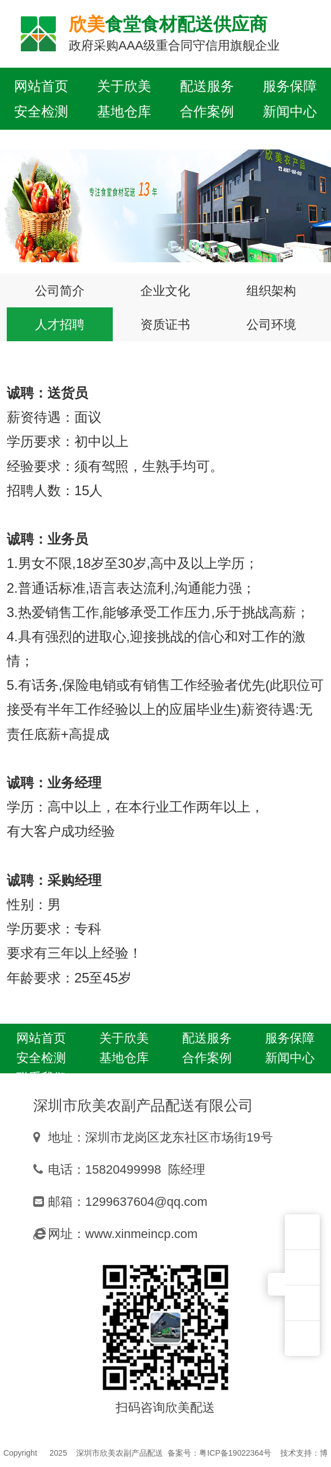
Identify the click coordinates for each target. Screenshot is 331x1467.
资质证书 (165, 324)
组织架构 (271, 290)
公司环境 (271, 324)
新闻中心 (290, 111)
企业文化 (165, 290)
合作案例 (207, 111)
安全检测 (41, 111)
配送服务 (207, 85)
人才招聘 (60, 324)
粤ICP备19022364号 (235, 1453)
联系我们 (41, 136)
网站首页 (41, 85)
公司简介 (60, 290)
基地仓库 (124, 111)
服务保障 (290, 85)
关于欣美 (124, 85)
